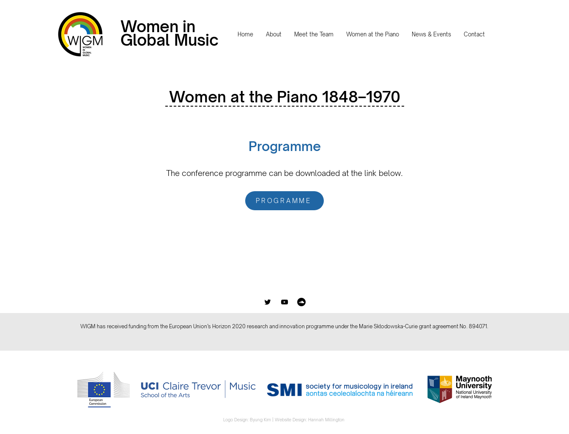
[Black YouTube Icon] (284, 302)
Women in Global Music (169, 33)
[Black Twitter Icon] (267, 302)
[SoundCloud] (301, 302)
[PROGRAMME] (284, 200)
